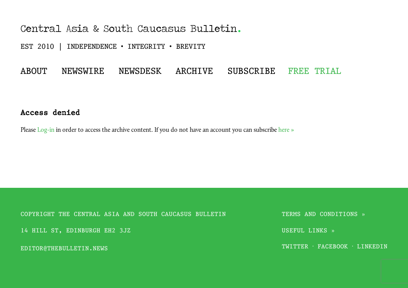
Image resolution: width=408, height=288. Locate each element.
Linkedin (372, 247)
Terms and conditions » (323, 215)
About (34, 71)
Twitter (295, 247)
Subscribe (251, 71)
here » (286, 130)
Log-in (45, 130)
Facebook (333, 247)
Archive (194, 71)
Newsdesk (140, 71)
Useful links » (308, 231)
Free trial (314, 71)
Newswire (83, 71)
